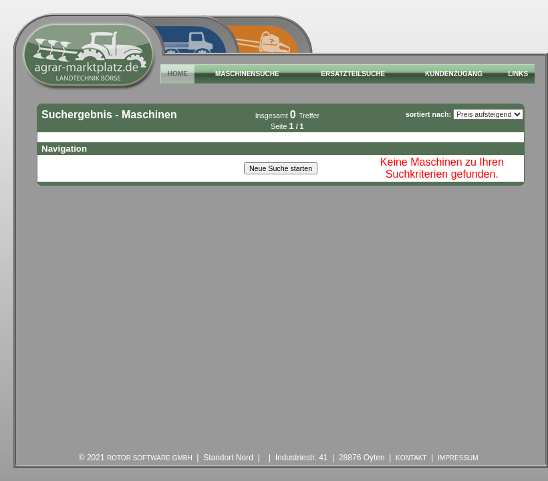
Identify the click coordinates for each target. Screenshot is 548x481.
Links (518, 73)
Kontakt (411, 458)
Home (178, 73)
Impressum (458, 458)
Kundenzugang (454, 73)
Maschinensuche (247, 73)
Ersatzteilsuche (353, 73)
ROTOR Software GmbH (149, 458)
